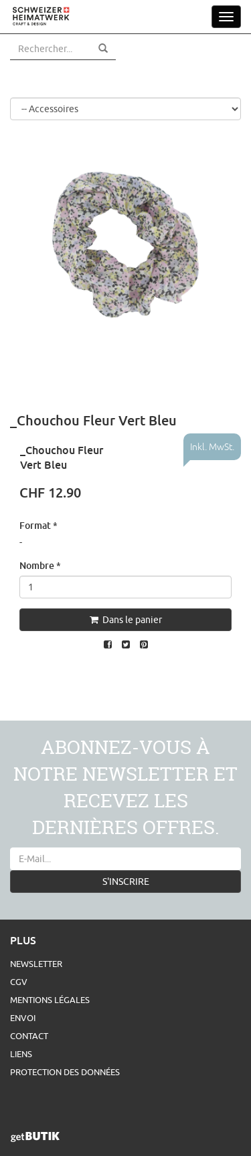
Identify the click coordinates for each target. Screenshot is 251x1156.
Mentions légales (50, 999)
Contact (29, 1035)
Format (38, 525)
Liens (21, 1053)
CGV (18, 981)
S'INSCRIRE (125, 881)
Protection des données (65, 1072)
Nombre (40, 565)
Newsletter (36, 963)
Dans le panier (126, 619)
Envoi (22, 1017)
